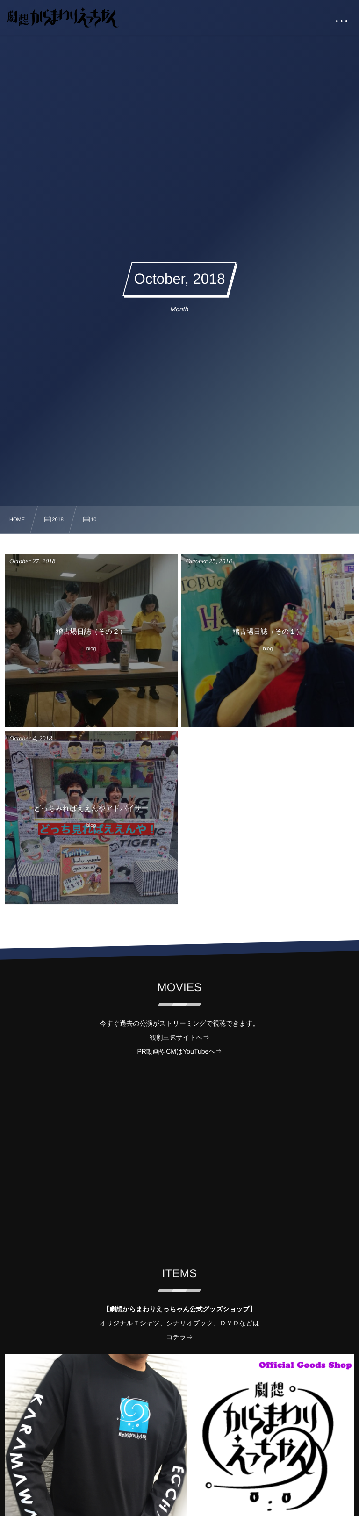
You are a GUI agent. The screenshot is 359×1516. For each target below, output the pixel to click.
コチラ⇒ (179, 1337)
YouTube (195, 1051)
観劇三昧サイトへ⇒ (179, 1037)
